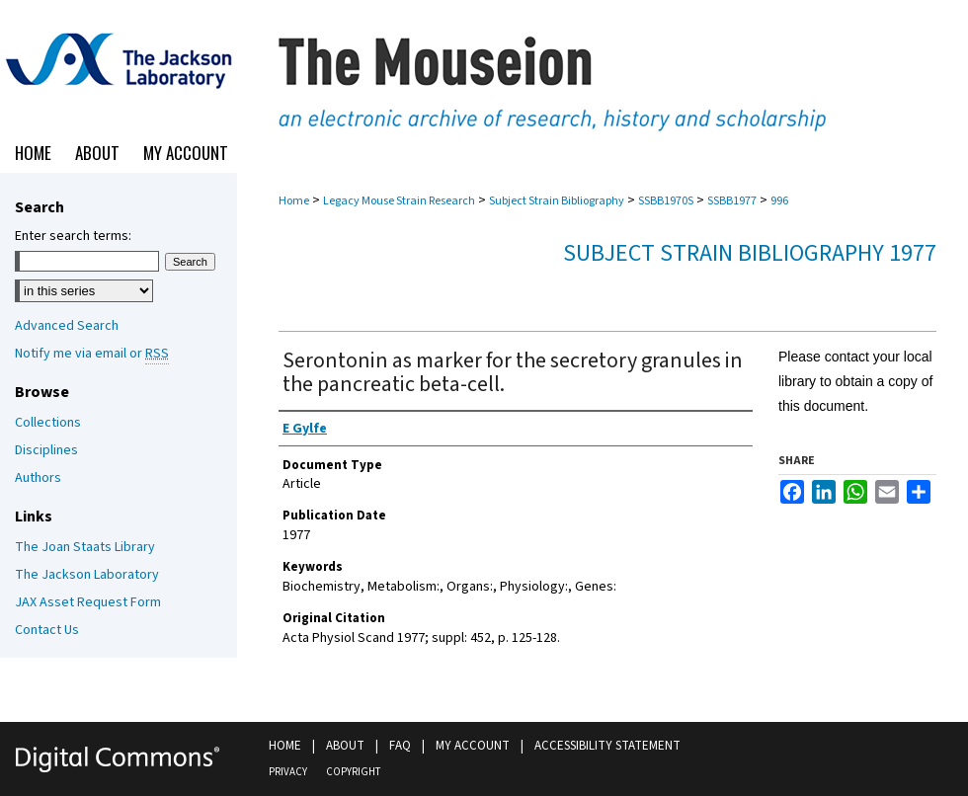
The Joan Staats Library (85, 547)
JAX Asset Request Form (88, 602)
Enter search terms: (73, 236)
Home (294, 201)
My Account (473, 746)
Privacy (288, 771)
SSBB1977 (732, 201)
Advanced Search (67, 326)
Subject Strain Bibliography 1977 (749, 253)
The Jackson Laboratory (87, 575)
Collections (48, 423)
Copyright (353, 771)
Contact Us (47, 630)
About (345, 746)
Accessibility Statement (607, 746)
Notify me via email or (92, 353)
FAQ (400, 746)
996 (779, 201)
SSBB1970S (665, 201)
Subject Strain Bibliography (556, 201)
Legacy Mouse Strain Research (399, 201)
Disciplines (46, 450)
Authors (38, 478)
